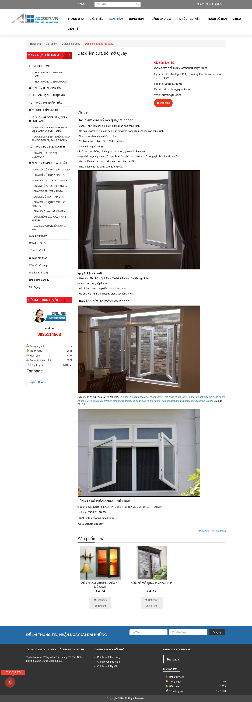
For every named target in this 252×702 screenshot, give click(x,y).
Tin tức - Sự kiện (188, 18)
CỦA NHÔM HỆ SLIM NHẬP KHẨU (48, 95)
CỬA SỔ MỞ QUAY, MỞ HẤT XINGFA (48, 204)
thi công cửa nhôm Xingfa (146, 400)
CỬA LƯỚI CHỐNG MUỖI (43, 110)
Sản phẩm (116, 18)
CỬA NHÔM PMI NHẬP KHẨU (45, 102)
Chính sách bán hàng (108, 657)
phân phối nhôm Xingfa (150, 397)
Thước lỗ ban (216, 18)
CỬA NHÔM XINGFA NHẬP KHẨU (48, 163)
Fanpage (173, 659)
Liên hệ (73, 28)
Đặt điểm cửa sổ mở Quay (99, 43)
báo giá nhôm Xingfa (202, 400)
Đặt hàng (163, 102)
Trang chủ (76, 18)
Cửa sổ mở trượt (38, 257)
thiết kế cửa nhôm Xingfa (117, 400)
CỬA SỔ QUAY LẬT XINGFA (49, 211)
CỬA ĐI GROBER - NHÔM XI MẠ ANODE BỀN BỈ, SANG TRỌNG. (51, 138)
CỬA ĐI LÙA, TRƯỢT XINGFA (50, 185)
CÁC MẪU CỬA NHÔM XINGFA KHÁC (50, 227)
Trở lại (204, 531)
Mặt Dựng (34, 287)
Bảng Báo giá (161, 18)
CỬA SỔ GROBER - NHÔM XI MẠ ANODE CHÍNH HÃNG (49, 129)
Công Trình (137, 18)
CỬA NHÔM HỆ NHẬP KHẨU (45, 88)
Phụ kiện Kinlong (38, 272)
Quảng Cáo (38, 381)
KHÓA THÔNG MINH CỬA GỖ (50, 81)
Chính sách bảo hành (108, 661)
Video (237, 18)
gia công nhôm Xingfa (176, 397)
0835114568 (49, 334)
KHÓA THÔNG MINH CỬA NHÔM (47, 74)
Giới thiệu (96, 18)
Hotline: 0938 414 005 (208, 4)
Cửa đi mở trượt (38, 243)
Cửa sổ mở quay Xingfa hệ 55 (151, 583)
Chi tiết (100, 606)
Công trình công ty (39, 280)
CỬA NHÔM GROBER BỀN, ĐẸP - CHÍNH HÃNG (48, 119)
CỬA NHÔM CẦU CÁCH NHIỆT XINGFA (50, 218)
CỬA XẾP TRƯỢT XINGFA (48, 191)
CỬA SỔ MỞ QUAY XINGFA (49, 175)
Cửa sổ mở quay (71, 43)
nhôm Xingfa (196, 397)
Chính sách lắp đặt (107, 666)
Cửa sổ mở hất (37, 250)
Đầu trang (219, 531)
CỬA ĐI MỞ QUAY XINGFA (48, 196)
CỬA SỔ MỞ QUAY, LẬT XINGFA (51, 169)
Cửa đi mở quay (38, 235)
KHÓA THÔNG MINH (40, 66)
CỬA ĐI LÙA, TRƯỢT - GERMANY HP (45, 155)
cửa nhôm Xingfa (127, 397)
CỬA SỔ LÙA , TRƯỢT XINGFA (50, 180)
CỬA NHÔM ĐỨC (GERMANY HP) (48, 146)
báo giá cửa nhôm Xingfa (175, 400)
